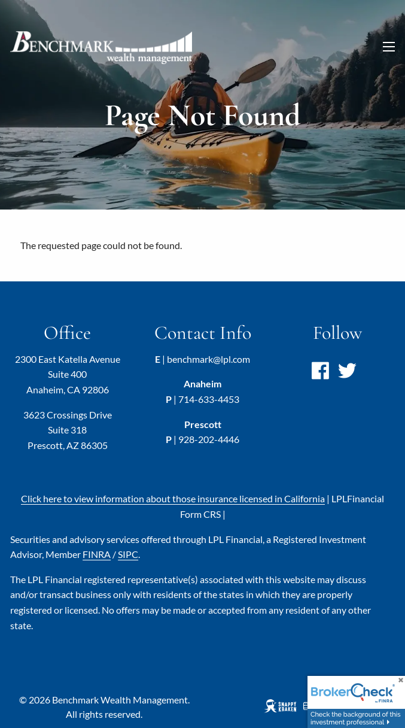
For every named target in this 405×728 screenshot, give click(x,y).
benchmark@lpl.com (208, 359)
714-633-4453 (208, 399)
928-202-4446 (208, 439)
